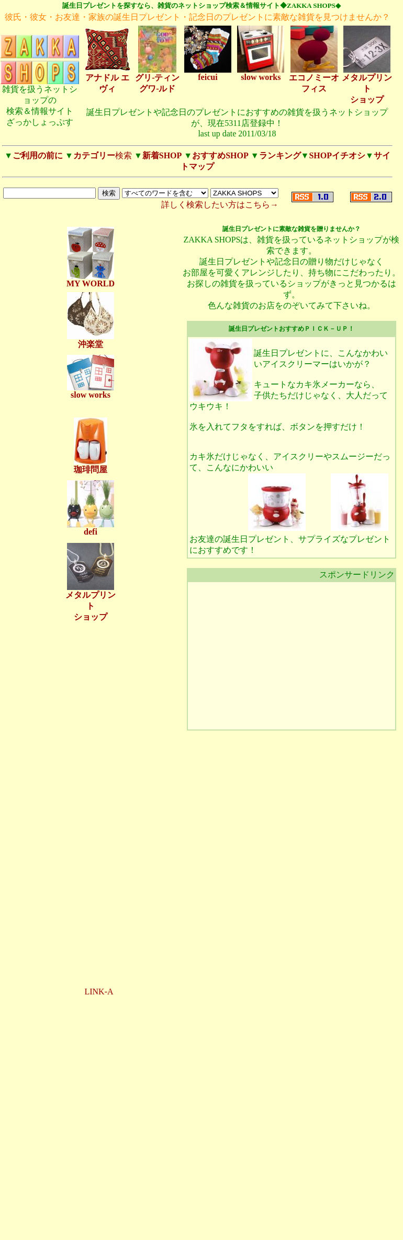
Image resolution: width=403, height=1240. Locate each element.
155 (102, 1234)
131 (46, 1228)
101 (127, 1217)
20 (158, 1211)
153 (79, 1234)
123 (126, 1222)
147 (7, 1234)
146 (164, 1228)
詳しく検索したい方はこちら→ (219, 204)
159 (150, 1234)
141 (104, 1228)
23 (15, 1217)
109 (55, 1222)
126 (161, 1222)
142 (116, 1228)
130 (34, 1228)
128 (10, 1228)
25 (33, 1217)
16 (121, 1211)
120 (90, 1222)
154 (90, 1234)
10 (66, 1211)
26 (43, 1217)
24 (24, 1217)
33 (108, 1217)
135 (93, 1228)
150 (43, 1234)
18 (140, 1211)
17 (130, 1211)
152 (67, 1234)
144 (140, 1228)
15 (112, 1211)
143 (128, 1228)
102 (139, 1217)
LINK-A (98, 991)
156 (114, 1234)
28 (61, 1217)
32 (99, 1217)
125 (149, 1222)
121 (102, 1222)
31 (89, 1217)
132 (57, 1228)
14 (103, 1211)
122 (114, 1222)
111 (78, 1222)
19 (149, 1211)
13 (93, 1211)
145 (152, 1228)
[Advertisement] (90, 792)
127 (173, 1222)
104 (163, 1217)
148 (19, 1234)
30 (80, 1217)
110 (67, 1222)
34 (117, 1217)
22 (5, 1217)
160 (162, 1234)
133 (69, 1228)
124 (138, 1222)
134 (81, 1228)
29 (70, 1217)
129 (22, 1228)
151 (55, 1234)
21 (168, 1211)
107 (31, 1222)
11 (75, 1211)
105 (7, 1222)
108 (43, 1222)
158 (138, 1234)
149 (31, 1234)
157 (126, 1234)
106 (19, 1222)
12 (84, 1211)
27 (52, 1217)
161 (174, 1234)
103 (151, 1217)
